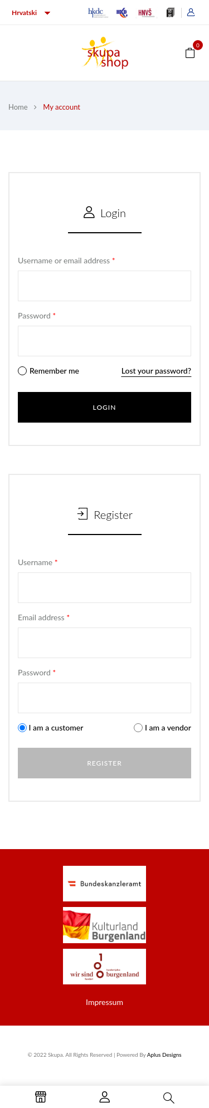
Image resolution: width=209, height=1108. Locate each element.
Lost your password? (156, 370)
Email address (44, 617)
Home (18, 106)
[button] (190, 52)
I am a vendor (162, 727)
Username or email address (66, 260)
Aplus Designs (164, 1054)
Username (38, 562)
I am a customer (50, 727)
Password (37, 315)
